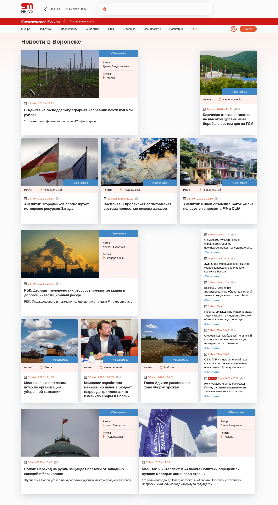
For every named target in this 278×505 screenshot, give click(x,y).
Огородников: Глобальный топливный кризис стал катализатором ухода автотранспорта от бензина (228, 339)
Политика (45, 28)
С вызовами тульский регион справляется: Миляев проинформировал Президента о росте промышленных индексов (228, 244)
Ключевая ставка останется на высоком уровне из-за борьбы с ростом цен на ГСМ (228, 119)
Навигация (176, 28)
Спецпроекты (152, 28)
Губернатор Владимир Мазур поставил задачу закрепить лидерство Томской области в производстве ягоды (228, 315)
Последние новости (82, 21)
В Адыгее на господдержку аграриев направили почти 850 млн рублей (78, 112)
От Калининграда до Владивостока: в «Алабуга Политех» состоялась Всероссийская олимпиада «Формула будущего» (192, 482)
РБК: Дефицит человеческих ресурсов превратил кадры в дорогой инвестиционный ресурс (74, 292)
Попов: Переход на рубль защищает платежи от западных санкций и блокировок (74, 471)
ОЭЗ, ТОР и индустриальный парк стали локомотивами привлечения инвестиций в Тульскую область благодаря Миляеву (225, 363)
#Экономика (118, 53)
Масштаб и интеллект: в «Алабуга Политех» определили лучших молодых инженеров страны (191, 471)
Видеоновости (68, 28)
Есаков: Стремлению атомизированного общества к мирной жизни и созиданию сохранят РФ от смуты (228, 291)
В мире (25, 28)
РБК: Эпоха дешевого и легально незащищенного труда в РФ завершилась (78, 301)
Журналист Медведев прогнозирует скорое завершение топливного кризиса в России (226, 267)
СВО (111, 28)
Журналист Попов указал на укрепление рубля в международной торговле (77, 480)
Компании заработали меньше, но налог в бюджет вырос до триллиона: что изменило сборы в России (108, 389)
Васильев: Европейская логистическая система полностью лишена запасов (137, 206)
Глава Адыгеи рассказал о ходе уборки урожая (167, 385)
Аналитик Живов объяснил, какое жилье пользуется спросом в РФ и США (218, 206)
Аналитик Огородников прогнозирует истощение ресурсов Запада (56, 206)
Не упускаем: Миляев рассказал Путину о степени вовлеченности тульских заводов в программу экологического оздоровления (225, 387)
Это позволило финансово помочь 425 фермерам (60, 121)
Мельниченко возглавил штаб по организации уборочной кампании (45, 387)
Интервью (129, 28)
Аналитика (92, 28)
